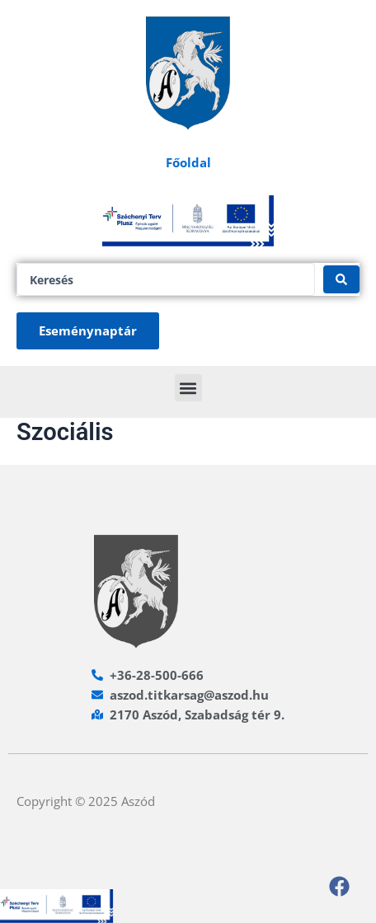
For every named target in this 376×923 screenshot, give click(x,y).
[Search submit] (341, 279)
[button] (188, 387)
